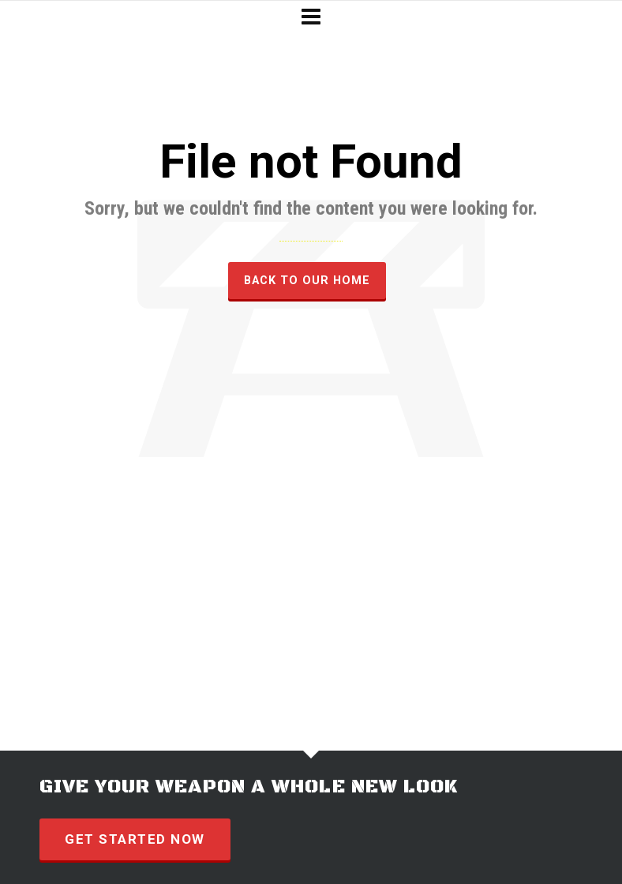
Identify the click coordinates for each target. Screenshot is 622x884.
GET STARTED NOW (135, 839)
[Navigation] (311, 17)
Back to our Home (307, 280)
